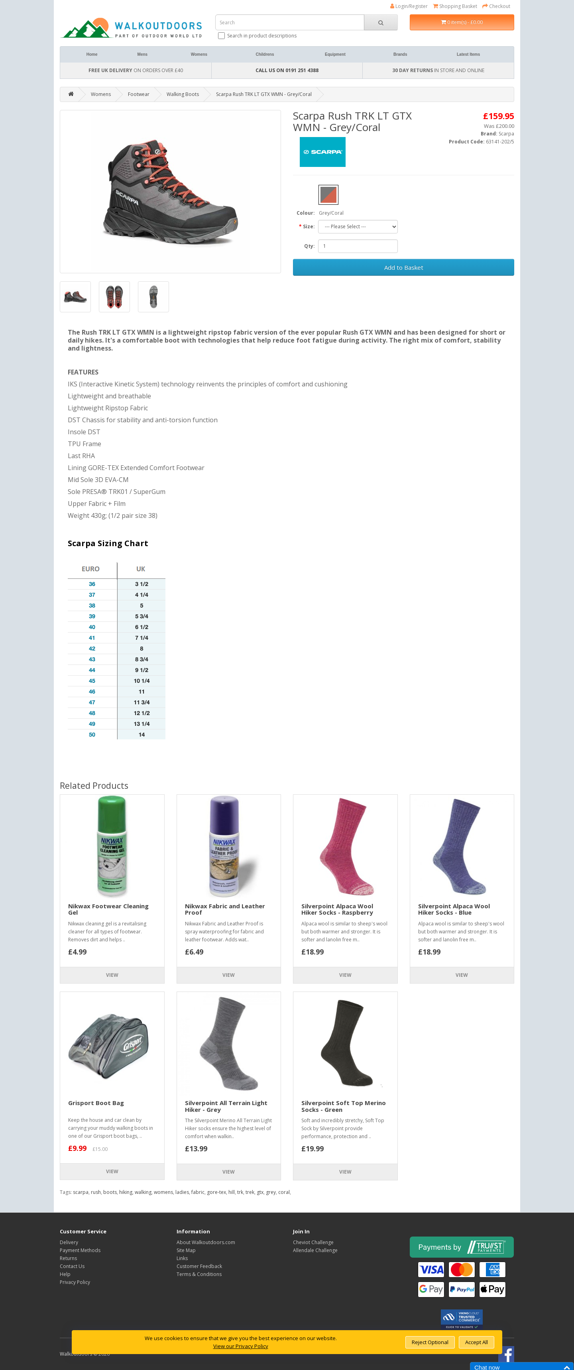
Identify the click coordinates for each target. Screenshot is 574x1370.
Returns (68, 1258)
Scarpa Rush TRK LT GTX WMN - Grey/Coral (264, 94)
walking (143, 1192)
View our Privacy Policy (240, 1346)
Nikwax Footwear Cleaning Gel (108, 909)
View (112, 975)
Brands (400, 54)
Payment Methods (80, 1250)
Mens (143, 54)
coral (284, 1192)
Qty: (309, 246)
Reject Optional (430, 1342)
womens (163, 1192)
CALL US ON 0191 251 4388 (287, 70)
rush (96, 1192)
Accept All (476, 1342)
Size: (309, 226)
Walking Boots (183, 94)
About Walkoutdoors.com (206, 1242)
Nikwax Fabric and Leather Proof (225, 909)
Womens (199, 54)
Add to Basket (403, 267)
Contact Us (72, 1266)
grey (271, 1192)
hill (231, 1192)
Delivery (69, 1242)
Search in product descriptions (258, 35)
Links (182, 1258)
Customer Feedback (199, 1266)
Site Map (186, 1250)
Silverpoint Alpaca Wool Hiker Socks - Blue (454, 909)
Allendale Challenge (315, 1250)
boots (110, 1192)
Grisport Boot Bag (96, 1103)
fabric (197, 1192)
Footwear (138, 94)
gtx (260, 1192)
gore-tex (216, 1192)
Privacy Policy (75, 1282)
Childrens (265, 54)
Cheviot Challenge (313, 1242)
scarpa (80, 1192)
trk (240, 1192)
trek (250, 1192)
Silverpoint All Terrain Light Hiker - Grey (226, 1106)
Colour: (306, 213)
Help (65, 1274)
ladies (182, 1192)
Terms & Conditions (199, 1274)
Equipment (335, 54)
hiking (125, 1192)
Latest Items (468, 54)
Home (92, 54)
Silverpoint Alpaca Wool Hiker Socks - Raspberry (337, 909)
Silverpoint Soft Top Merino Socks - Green (343, 1106)
